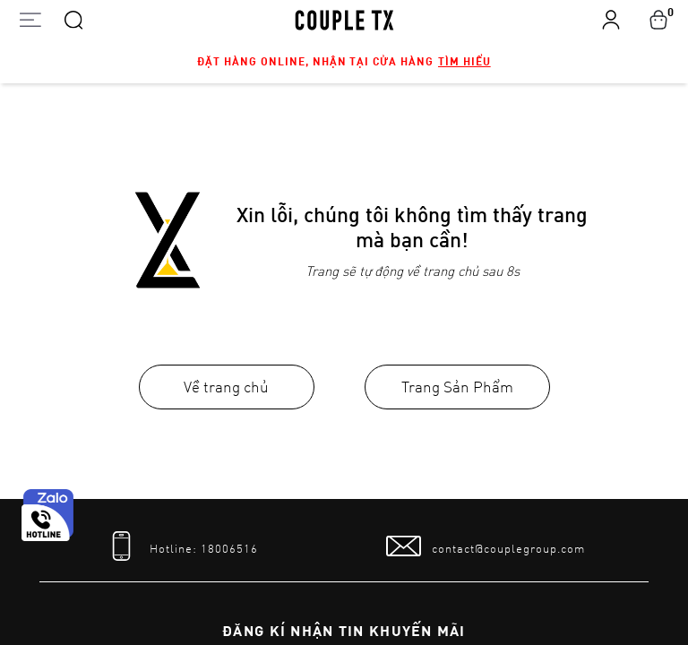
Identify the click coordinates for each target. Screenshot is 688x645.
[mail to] (485, 546)
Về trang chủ (226, 386)
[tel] (181, 546)
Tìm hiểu (464, 61)
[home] (344, 19)
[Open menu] (30, 19)
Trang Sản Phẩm (457, 386)
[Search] (73, 19)
